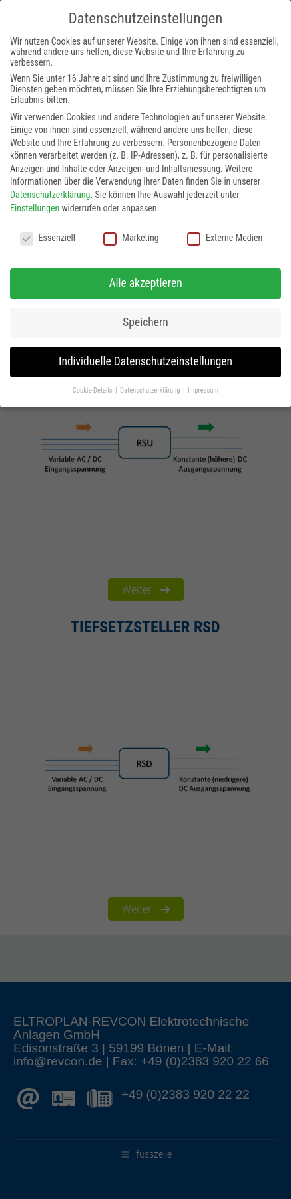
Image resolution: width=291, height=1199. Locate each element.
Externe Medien (224, 237)
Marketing (130, 237)
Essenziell (47, 237)
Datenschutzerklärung (50, 194)
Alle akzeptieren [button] (145, 283)
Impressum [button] (203, 390)
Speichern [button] (145, 322)
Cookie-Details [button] (93, 390)
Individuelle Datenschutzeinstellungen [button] (145, 361)
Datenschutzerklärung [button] (151, 390)
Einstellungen (34, 208)
